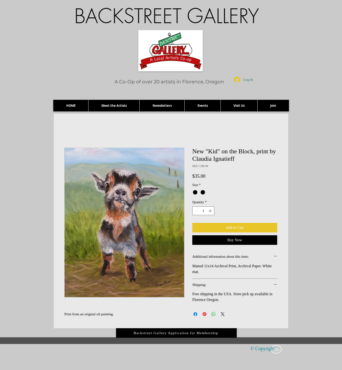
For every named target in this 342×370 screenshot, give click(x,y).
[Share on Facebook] (195, 314)
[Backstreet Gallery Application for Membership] (176, 333)
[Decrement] (196, 211)
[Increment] (211, 211)
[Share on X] (223, 314)
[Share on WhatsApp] (213, 314)
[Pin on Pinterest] (204, 314)
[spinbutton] (203, 211)
